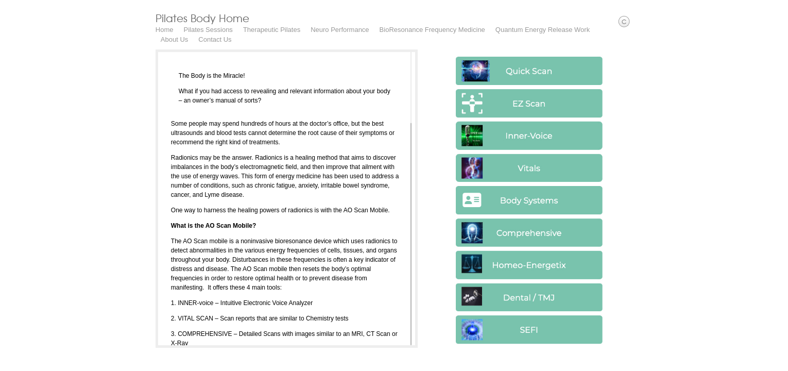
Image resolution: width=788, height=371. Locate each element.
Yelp (780, 363)
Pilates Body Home (186, 18)
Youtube (765, 363)
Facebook (735, 363)
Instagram (750, 363)
